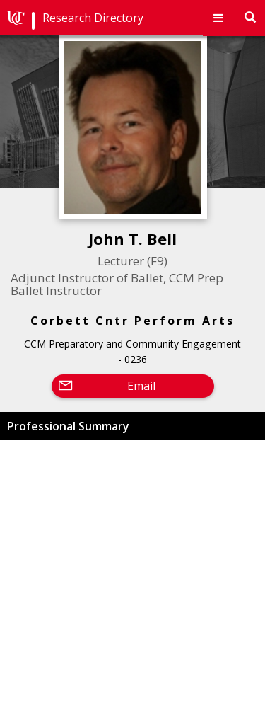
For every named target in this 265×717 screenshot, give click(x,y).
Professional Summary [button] (68, 426)
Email (141, 386)
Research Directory (92, 17)
